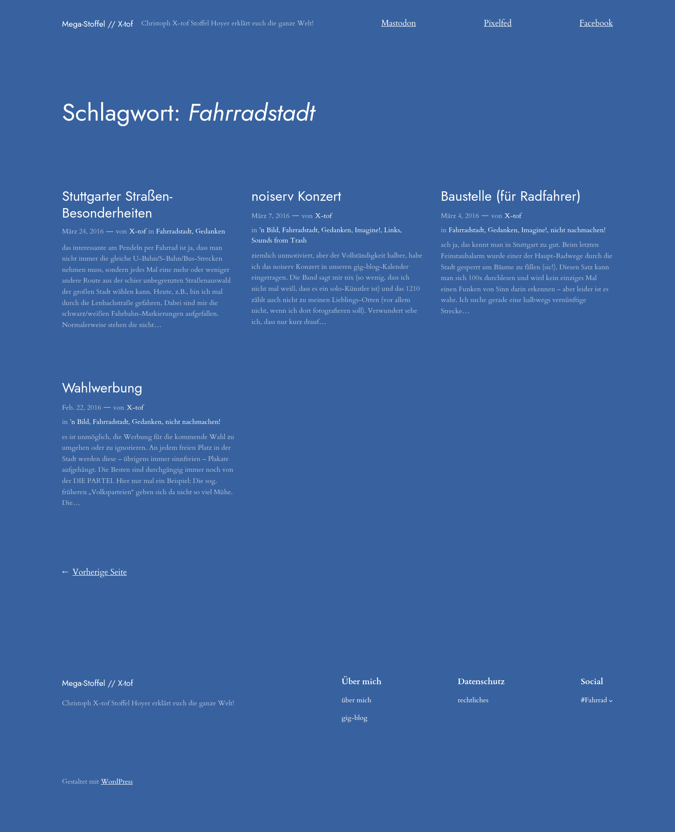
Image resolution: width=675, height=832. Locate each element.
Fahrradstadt (174, 231)
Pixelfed (498, 23)
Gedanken (210, 231)
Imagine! (368, 230)
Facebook (596, 23)
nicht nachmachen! (578, 230)
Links (392, 230)
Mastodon (398, 23)
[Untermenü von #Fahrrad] (611, 700)
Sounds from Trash (279, 240)
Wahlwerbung (102, 388)
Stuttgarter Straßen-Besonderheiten (117, 204)
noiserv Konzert (296, 196)
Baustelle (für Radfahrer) (511, 196)
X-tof (138, 231)
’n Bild (269, 230)
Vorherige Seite (94, 572)
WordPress (117, 781)
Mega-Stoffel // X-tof (97, 24)
